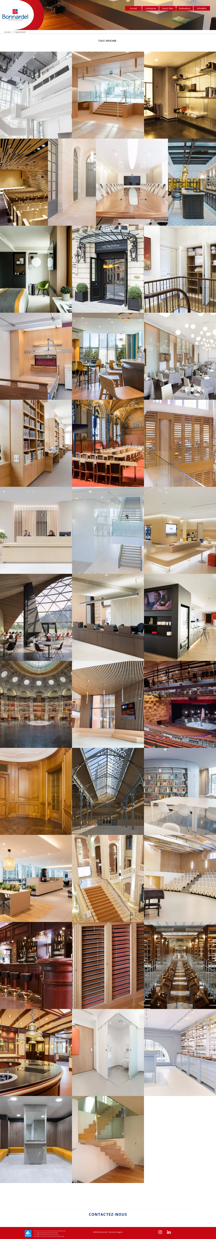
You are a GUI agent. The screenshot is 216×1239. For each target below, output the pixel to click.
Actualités (202, 8)
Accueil (133, 8)
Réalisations (184, 8)
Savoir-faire (167, 8)
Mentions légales (116, 1232)
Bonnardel (103, 1232)
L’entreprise (150, 8)
